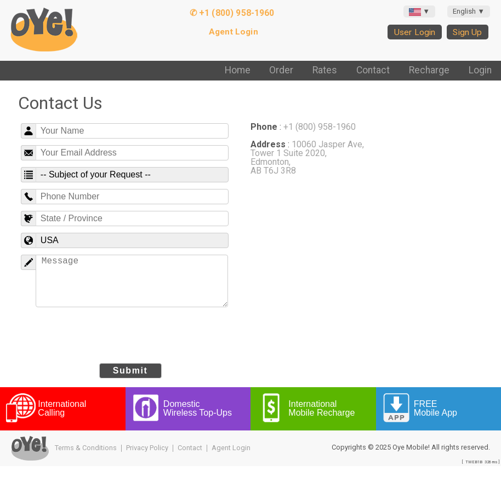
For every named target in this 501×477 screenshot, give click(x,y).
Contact (373, 70)
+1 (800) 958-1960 (319, 127)
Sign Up (467, 32)
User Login (415, 32)
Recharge (429, 70)
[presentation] (130, 346)
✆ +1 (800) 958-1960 (232, 13)
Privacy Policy (147, 459)
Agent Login (233, 32)
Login (480, 70)
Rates (324, 70)
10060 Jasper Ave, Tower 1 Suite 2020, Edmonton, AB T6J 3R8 (307, 157)
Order (281, 70)
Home (238, 70)
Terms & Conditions (86, 459)
